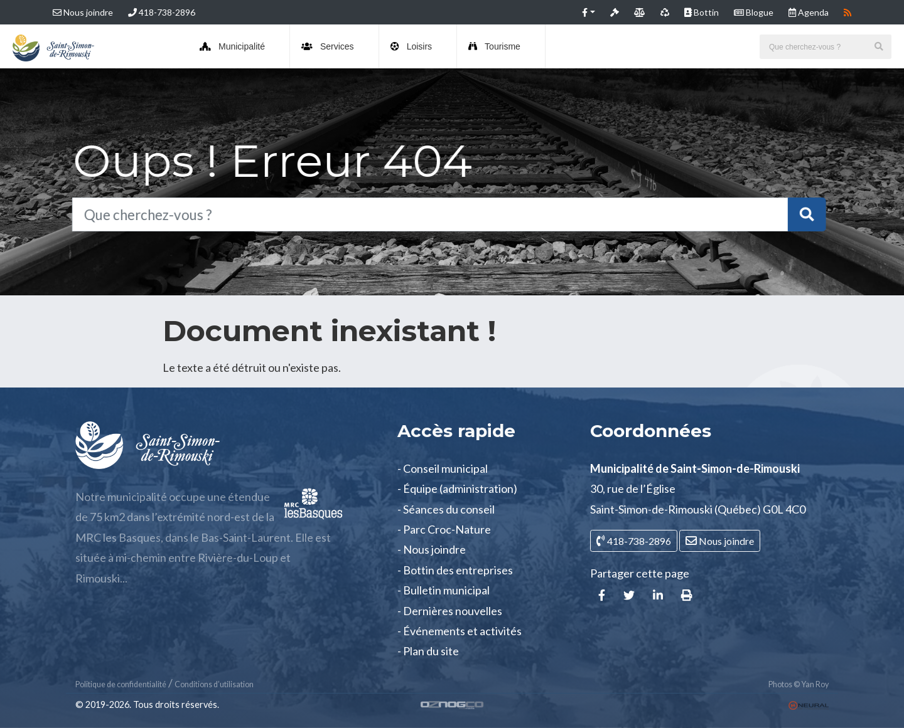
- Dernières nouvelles (449, 611)
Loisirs (411, 46)
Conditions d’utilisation (214, 684)
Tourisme (494, 46)
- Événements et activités (459, 631)
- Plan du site (428, 651)
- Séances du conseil (446, 509)
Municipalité (232, 46)
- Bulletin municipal (443, 590)
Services (327, 46)
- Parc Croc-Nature (444, 529)
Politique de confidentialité (120, 684)
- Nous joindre (431, 549)
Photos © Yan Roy (798, 684)
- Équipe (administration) (457, 488)
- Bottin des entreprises (455, 570)
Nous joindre (83, 12)
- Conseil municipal (442, 468)
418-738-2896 (161, 12)
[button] (588, 12)
